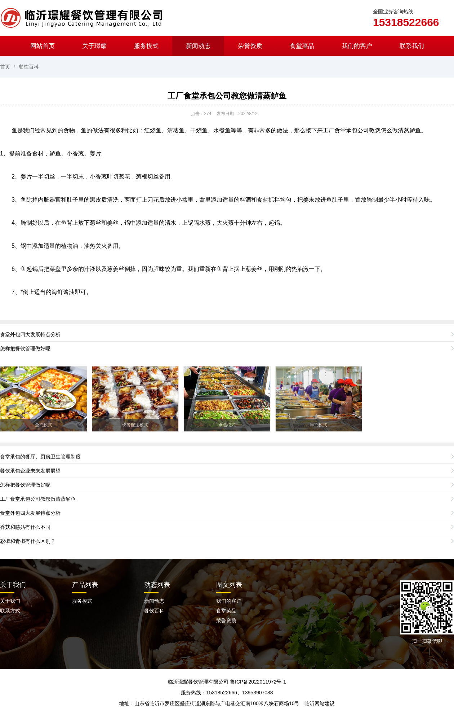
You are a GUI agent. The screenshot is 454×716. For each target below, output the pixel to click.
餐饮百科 (29, 67)
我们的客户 (357, 46)
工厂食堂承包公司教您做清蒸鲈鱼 (227, 95)
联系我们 (412, 46)
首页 (5, 67)
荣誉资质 (250, 46)
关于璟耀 (94, 46)
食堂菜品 (302, 46)
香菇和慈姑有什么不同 (25, 527)
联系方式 (10, 611)
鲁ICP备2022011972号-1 (258, 682)
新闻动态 (198, 46)
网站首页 (42, 46)
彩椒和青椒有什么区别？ (27, 541)
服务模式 (146, 46)
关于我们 (13, 584)
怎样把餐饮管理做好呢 (25, 348)
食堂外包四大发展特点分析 (30, 334)
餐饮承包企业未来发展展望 (30, 471)
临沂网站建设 (319, 703)
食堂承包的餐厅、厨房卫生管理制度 (40, 457)
